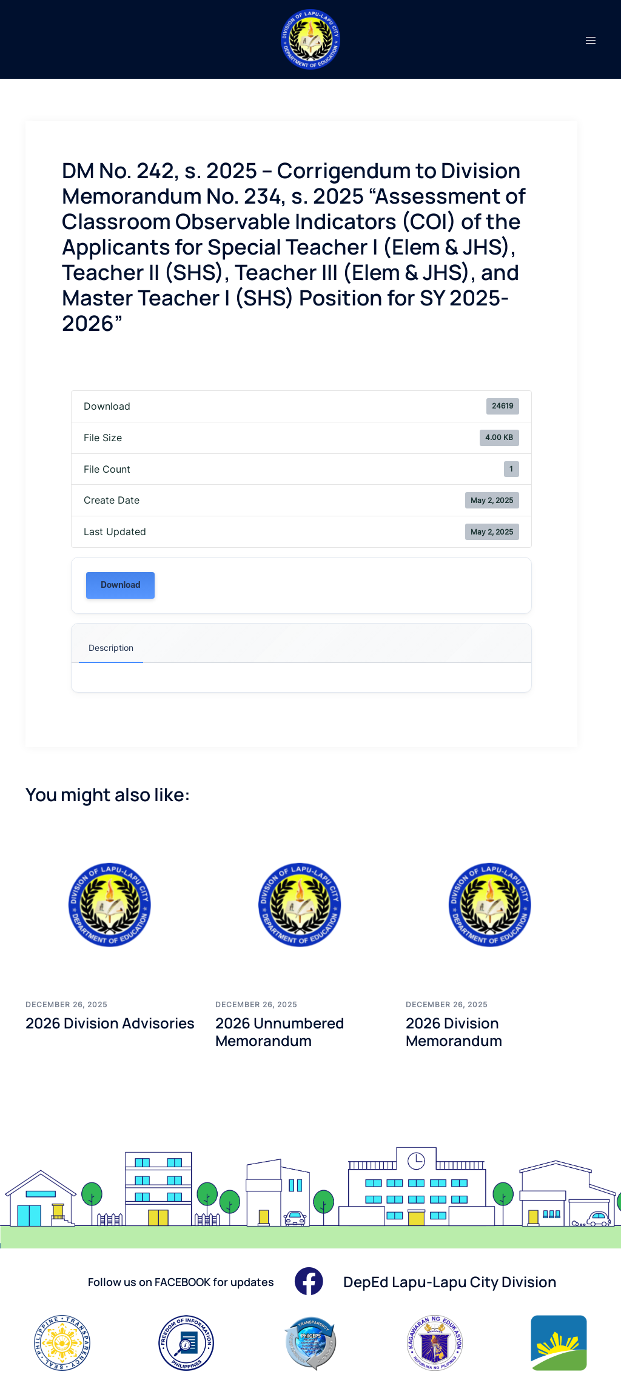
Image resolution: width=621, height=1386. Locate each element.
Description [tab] (111, 647)
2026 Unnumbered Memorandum (279, 1031)
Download (120, 585)
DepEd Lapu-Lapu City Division (450, 1281)
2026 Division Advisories (110, 1023)
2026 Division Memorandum (454, 1031)
